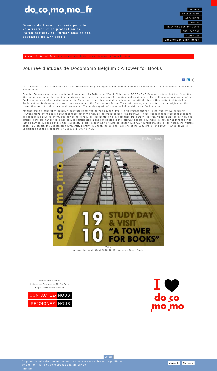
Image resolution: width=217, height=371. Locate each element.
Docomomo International (182, 39)
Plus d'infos (27, 369)
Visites (195, 22)
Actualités (193, 18)
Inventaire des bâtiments (183, 27)
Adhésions (193, 36)
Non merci (188, 363)
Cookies (108, 357)
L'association (191, 14)
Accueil (195, 9)
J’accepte (174, 363)
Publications (191, 31)
